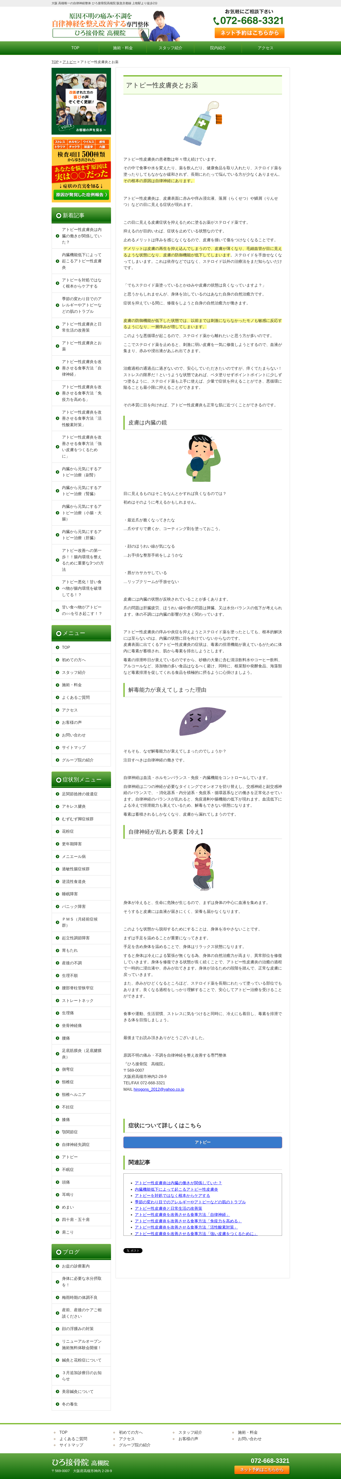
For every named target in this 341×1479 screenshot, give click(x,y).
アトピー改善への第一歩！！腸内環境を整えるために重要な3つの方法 (83, 560)
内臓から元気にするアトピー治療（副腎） (82, 472)
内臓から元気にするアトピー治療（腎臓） (82, 490)
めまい (68, 1207)
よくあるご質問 (76, 697)
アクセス (266, 48)
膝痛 (66, 1119)
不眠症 (68, 1169)
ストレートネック (78, 1000)
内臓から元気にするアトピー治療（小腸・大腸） (82, 512)
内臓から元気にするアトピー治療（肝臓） (82, 535)
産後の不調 (72, 963)
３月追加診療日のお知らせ (82, 1376)
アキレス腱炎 (74, 806)
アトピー (69, 62)
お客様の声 (72, 722)
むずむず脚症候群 (78, 819)
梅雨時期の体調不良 (80, 1297)
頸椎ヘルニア (74, 1094)
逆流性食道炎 (74, 881)
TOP (75, 48)
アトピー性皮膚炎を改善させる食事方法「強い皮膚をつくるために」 (196, 1234)
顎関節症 (70, 1132)
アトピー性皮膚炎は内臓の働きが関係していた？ (178, 1183)
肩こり (68, 1232)
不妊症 (68, 1107)
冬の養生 (70, 1404)
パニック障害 (74, 906)
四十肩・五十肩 (76, 1219)
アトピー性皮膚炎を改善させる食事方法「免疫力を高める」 (188, 1221)
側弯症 (68, 1069)
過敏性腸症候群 (76, 869)
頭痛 (66, 1182)
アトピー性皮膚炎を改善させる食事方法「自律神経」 (182, 1214)
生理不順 (70, 975)
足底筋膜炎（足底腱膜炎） (82, 1053)
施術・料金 (123, 48)
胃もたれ (70, 950)
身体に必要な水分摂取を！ (82, 1281)
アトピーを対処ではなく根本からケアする (172, 1195)
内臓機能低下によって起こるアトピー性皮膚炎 (176, 1189)
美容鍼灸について (78, 1391)
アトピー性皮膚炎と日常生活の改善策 (168, 1208)
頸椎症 (68, 1082)
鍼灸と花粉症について (82, 1360)
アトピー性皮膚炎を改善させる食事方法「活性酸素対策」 (186, 1227)
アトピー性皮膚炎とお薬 (82, 346)
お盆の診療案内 (76, 1266)
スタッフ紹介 (170, 48)
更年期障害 (72, 844)
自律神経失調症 (76, 1144)
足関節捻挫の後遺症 (80, 794)
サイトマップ (74, 747)
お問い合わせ (74, 735)
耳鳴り (68, 1194)
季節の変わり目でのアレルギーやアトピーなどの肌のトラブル (190, 1202)
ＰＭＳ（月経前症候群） (80, 922)
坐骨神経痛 (72, 1025)
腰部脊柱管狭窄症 (78, 988)
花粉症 (68, 831)
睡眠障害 (70, 894)
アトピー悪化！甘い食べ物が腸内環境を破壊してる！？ (82, 588)
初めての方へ (74, 660)
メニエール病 (74, 856)
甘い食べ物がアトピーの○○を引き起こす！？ (82, 610)
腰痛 (66, 1038)
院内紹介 (218, 48)
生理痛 (68, 1013)
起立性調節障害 (76, 938)
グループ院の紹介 (78, 760)
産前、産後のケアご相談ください (82, 1313)
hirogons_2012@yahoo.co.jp (159, 1089)
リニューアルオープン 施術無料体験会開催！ (82, 1344)
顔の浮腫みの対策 (78, 1329)
